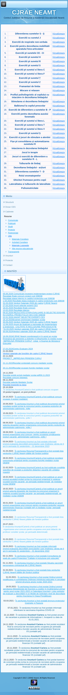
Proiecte (11, 230)
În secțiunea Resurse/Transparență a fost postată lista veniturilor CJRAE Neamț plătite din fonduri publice (33, 452)
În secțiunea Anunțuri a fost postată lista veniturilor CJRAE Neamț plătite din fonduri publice (31, 571)
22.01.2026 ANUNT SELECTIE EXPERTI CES (24, 317)
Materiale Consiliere (20, 239)
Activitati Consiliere (20, 242)
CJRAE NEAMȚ (34, 12)
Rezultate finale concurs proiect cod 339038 (22, 296)
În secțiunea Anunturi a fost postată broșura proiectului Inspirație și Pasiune (40, 602)
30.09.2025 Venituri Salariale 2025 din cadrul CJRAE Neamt (30, 322)
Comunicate (13, 220)
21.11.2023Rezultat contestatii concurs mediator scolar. (28, 363)
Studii (10, 227)
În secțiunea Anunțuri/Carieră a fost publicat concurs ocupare (30, 389)
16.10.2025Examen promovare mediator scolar (24, 319)
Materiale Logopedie (20, 245)
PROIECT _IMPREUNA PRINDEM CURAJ (22, 358)
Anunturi (9, 255)
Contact (8, 265)
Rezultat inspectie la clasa (14, 385)
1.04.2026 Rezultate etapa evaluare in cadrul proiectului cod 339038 (33, 301)
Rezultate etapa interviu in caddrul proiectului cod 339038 (29, 298)
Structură (9, 202)
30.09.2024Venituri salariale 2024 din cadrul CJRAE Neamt (29, 331)
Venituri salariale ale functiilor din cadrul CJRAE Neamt (27, 353)
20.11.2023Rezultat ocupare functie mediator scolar (26, 368)
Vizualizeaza (58, 33)
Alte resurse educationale (22, 249)
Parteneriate (13, 233)
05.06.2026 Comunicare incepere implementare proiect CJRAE (31, 294)
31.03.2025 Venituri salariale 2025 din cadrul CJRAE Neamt (31, 329)
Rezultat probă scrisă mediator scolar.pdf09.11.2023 (26, 375)
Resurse (8, 216)
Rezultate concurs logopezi (15, 377)
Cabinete (9, 211)
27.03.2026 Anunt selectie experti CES (20, 305)
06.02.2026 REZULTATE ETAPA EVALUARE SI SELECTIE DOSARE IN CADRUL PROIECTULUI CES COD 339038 (34, 313)
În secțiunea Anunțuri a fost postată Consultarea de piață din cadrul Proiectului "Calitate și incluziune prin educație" (32, 557)
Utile (10, 236)
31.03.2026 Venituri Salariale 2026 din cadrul (23, 303)
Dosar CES (10, 207)
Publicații (11, 223)
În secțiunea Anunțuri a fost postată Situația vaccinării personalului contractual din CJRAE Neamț (33, 564)
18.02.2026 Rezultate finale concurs (19, 308)
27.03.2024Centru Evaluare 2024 (18, 349)
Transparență (13, 252)
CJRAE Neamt (50, 303)
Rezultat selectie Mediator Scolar (18, 382)
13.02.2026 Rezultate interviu (16, 310)
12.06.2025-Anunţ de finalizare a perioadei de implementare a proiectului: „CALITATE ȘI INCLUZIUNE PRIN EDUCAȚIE (30, 325)
